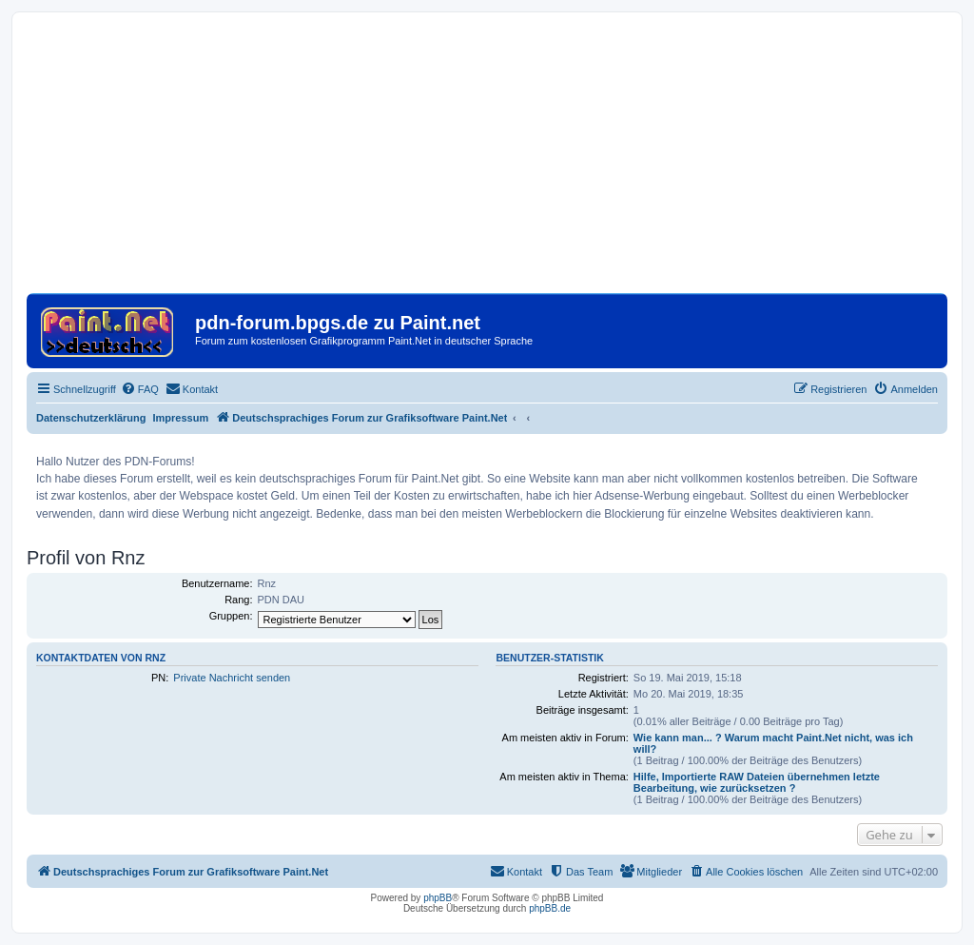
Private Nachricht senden (231, 677)
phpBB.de (550, 908)
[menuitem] (140, 389)
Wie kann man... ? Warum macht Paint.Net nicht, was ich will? (773, 743)
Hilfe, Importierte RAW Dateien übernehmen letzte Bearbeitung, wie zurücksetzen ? (756, 782)
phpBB (437, 898)
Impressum (181, 417)
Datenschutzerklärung (91, 417)
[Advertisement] (487, 160)
